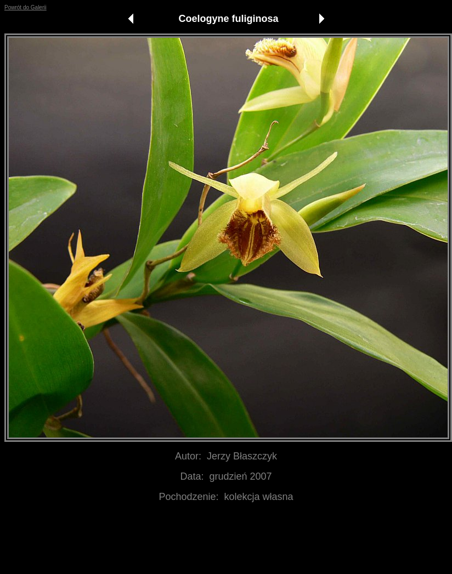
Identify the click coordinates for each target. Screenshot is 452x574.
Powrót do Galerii (25, 7)
